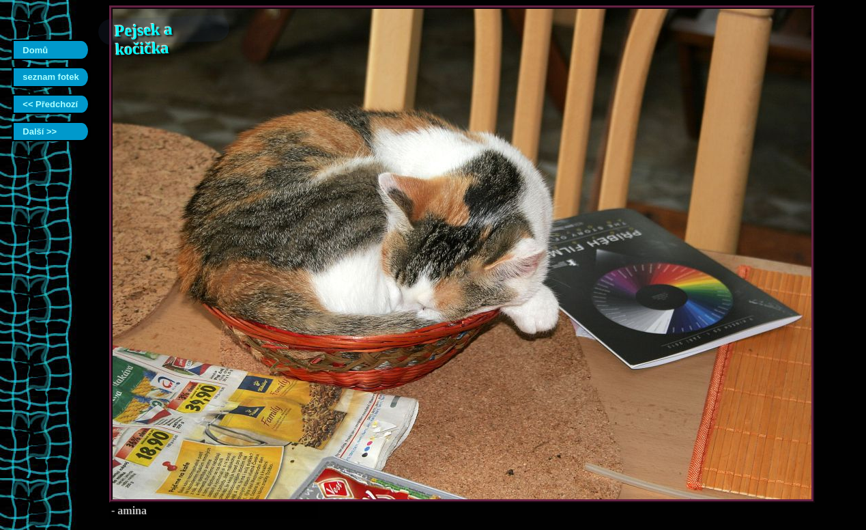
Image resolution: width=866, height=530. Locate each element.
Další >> (40, 131)
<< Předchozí (50, 104)
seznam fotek (50, 77)
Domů (35, 50)
